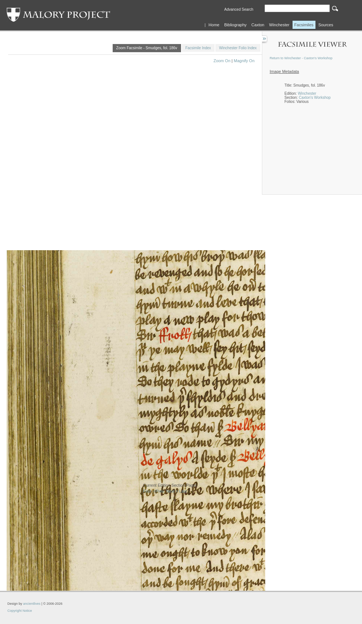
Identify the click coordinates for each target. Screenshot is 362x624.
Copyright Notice (19, 611)
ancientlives (32, 603)
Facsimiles (304, 25)
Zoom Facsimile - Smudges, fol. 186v (146, 48)
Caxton (258, 25)
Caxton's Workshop (315, 97)
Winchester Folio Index (238, 48)
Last (183, 491)
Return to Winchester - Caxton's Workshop (301, 58)
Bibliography (235, 25)
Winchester (279, 25)
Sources (325, 25)
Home (214, 25)
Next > (172, 491)
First (147, 491)
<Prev (158, 491)
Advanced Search (238, 9)
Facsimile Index (198, 48)
